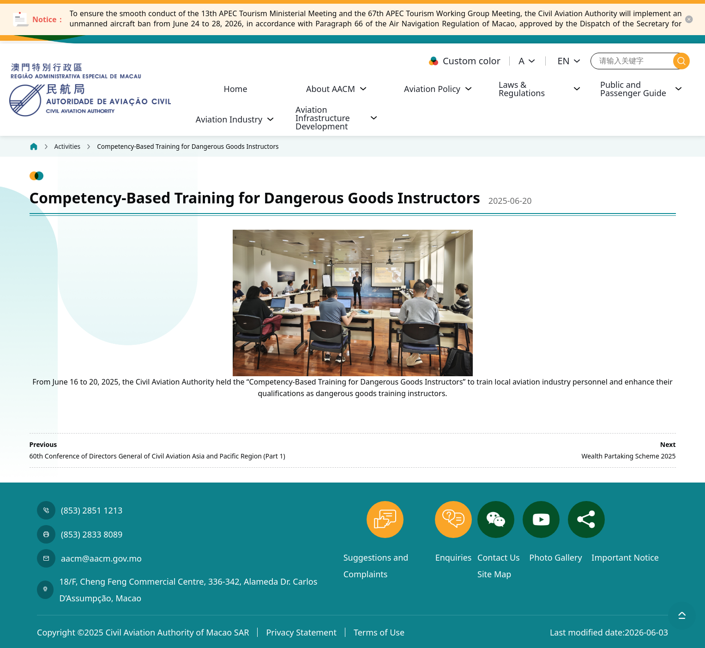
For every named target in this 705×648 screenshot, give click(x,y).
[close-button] (688, 19)
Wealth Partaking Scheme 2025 (628, 456)
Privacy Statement (301, 632)
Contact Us (499, 557)
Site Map (494, 574)
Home (235, 89)
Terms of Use (379, 632)
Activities (67, 146)
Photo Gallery (556, 557)
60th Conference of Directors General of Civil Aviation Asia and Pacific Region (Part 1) (157, 456)
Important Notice (625, 557)
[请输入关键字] (632, 60)
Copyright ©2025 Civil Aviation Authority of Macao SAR (143, 632)
